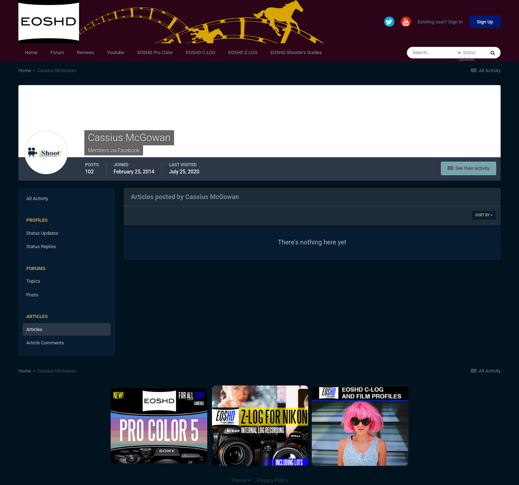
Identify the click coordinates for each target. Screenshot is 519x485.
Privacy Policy (272, 480)
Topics (33, 281)
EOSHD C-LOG (201, 52)
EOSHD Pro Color (155, 52)
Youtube (115, 52)
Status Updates (466, 56)
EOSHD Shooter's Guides (295, 52)
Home (31, 52)
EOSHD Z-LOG (242, 52)
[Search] (432, 52)
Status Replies (41, 246)
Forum (57, 52)
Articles (34, 329)
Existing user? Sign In (440, 22)
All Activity (37, 198)
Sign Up (485, 22)
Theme (240, 480)
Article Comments (45, 342)
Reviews (85, 52)
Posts (32, 294)
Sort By (484, 215)
